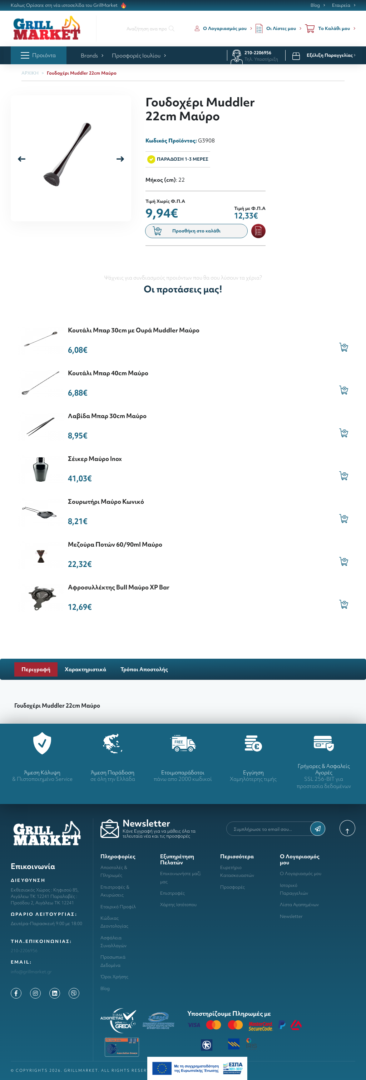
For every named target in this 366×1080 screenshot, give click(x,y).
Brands (92, 55)
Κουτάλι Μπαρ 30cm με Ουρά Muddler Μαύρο (133, 330)
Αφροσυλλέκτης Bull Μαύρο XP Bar (118, 587)
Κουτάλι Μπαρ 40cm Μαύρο (108, 373)
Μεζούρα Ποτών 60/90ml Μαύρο (115, 544)
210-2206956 (257, 53)
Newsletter (291, 916)
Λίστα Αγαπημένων (299, 904)
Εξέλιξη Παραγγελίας (331, 55)
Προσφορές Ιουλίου (139, 55)
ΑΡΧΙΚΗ (30, 73)
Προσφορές (232, 887)
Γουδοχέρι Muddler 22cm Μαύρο (82, 73)
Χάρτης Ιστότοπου (178, 904)
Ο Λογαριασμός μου (300, 873)
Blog (315, 5)
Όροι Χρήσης (114, 977)
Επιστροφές (172, 893)
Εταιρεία (341, 5)
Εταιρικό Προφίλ (118, 907)
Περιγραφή (35, 669)
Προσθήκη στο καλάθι (187, 230)
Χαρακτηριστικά (85, 669)
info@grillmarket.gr (31, 972)
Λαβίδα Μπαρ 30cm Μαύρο (107, 416)
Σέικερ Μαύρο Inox (95, 458)
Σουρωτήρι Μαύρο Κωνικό (106, 501)
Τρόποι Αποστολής (144, 669)
